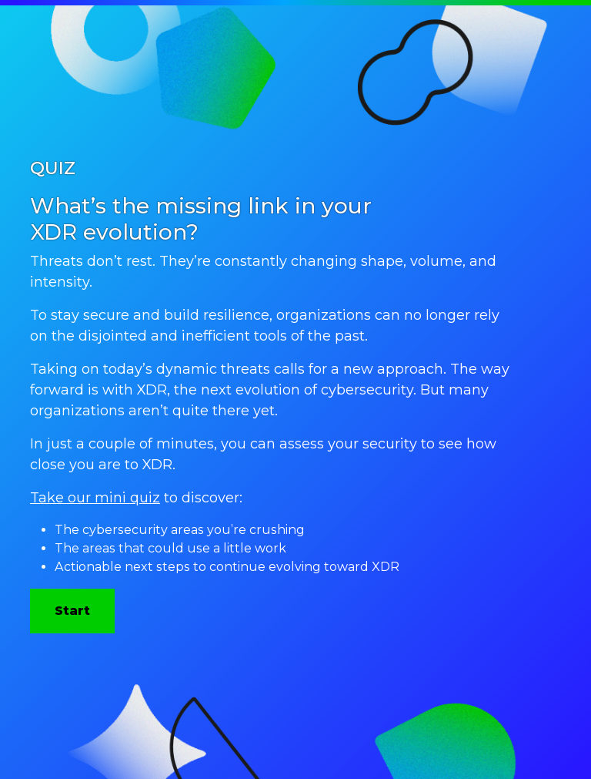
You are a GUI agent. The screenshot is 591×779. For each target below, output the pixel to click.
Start (72, 610)
